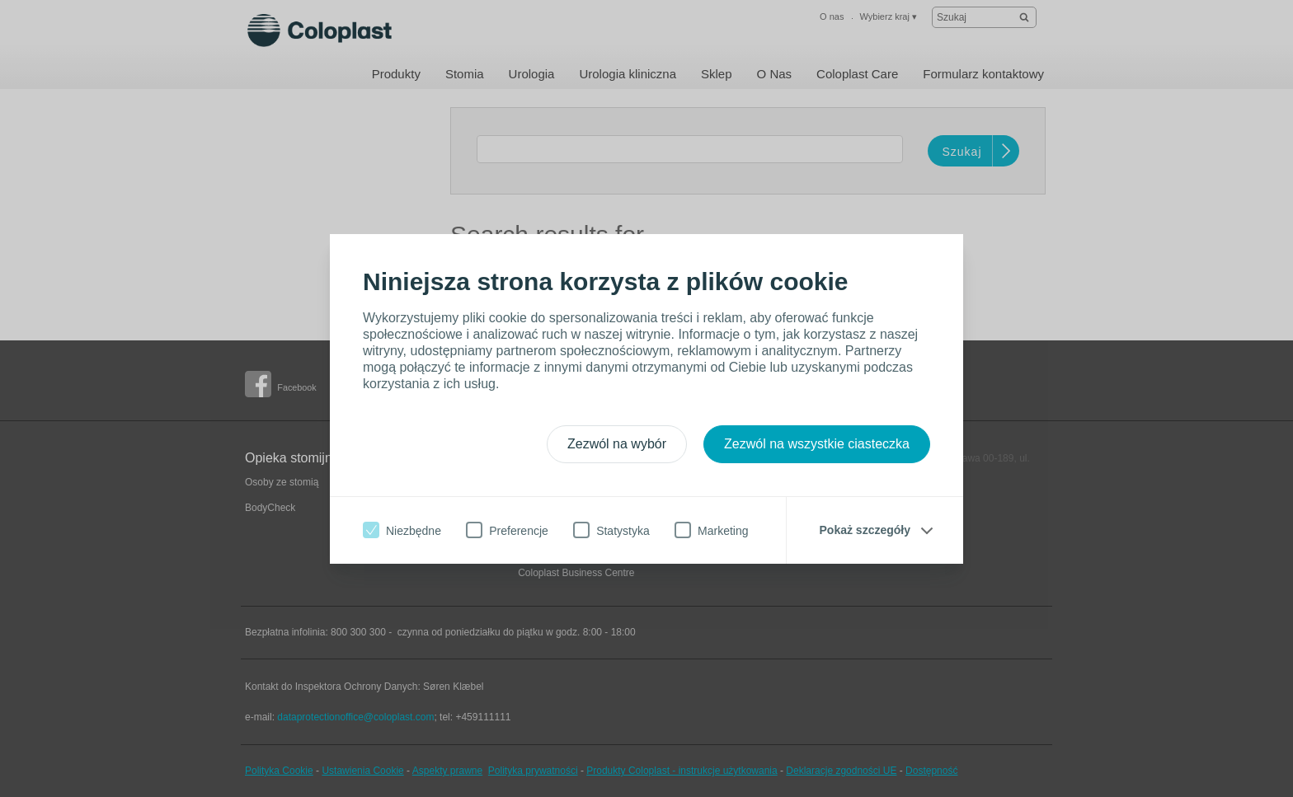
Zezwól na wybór (616, 444)
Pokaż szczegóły (865, 530)
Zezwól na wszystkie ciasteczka (817, 444)
